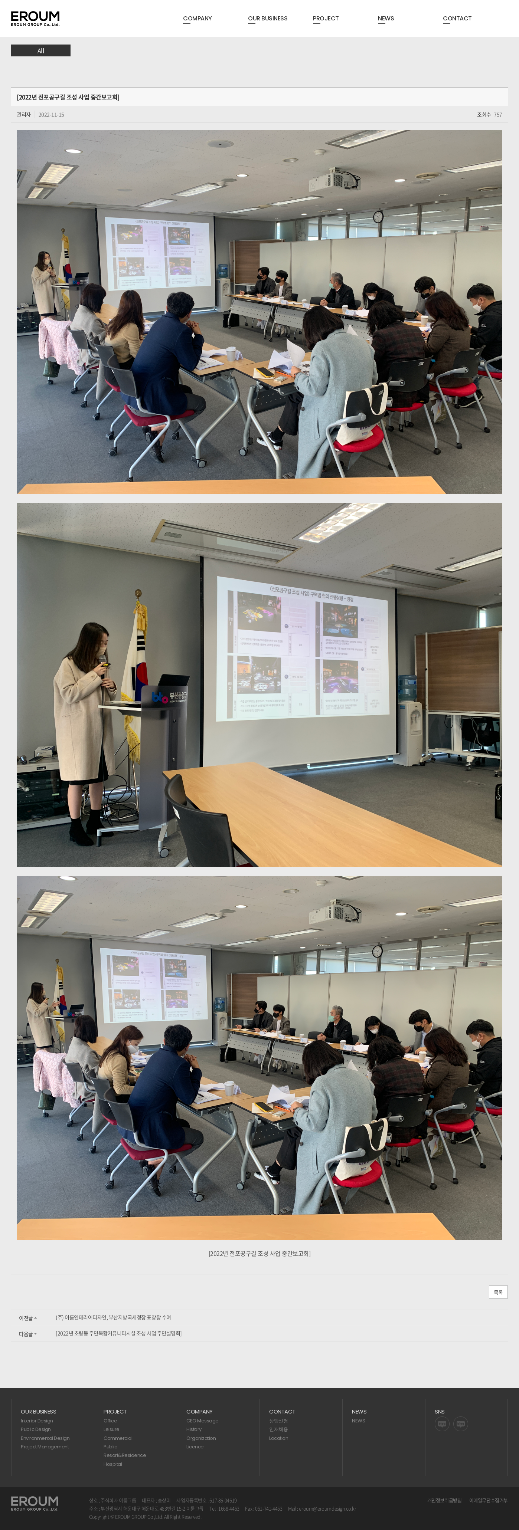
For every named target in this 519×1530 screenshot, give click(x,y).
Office (110, 1420)
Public (110, 1446)
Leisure (112, 1429)
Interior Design (37, 1420)
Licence (195, 1446)
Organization (201, 1438)
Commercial (118, 1438)
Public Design (36, 1429)
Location (278, 1438)
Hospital (113, 1464)
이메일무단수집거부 (488, 1500)
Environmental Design (45, 1438)
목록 (498, 1292)
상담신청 (278, 1420)
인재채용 (278, 1429)
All (41, 50)
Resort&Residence (125, 1455)
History (194, 1429)
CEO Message (202, 1420)
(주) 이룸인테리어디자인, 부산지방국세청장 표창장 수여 (113, 1317)
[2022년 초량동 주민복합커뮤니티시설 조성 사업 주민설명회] (119, 1333)
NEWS (358, 1420)
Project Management (45, 1446)
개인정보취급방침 (444, 1500)
